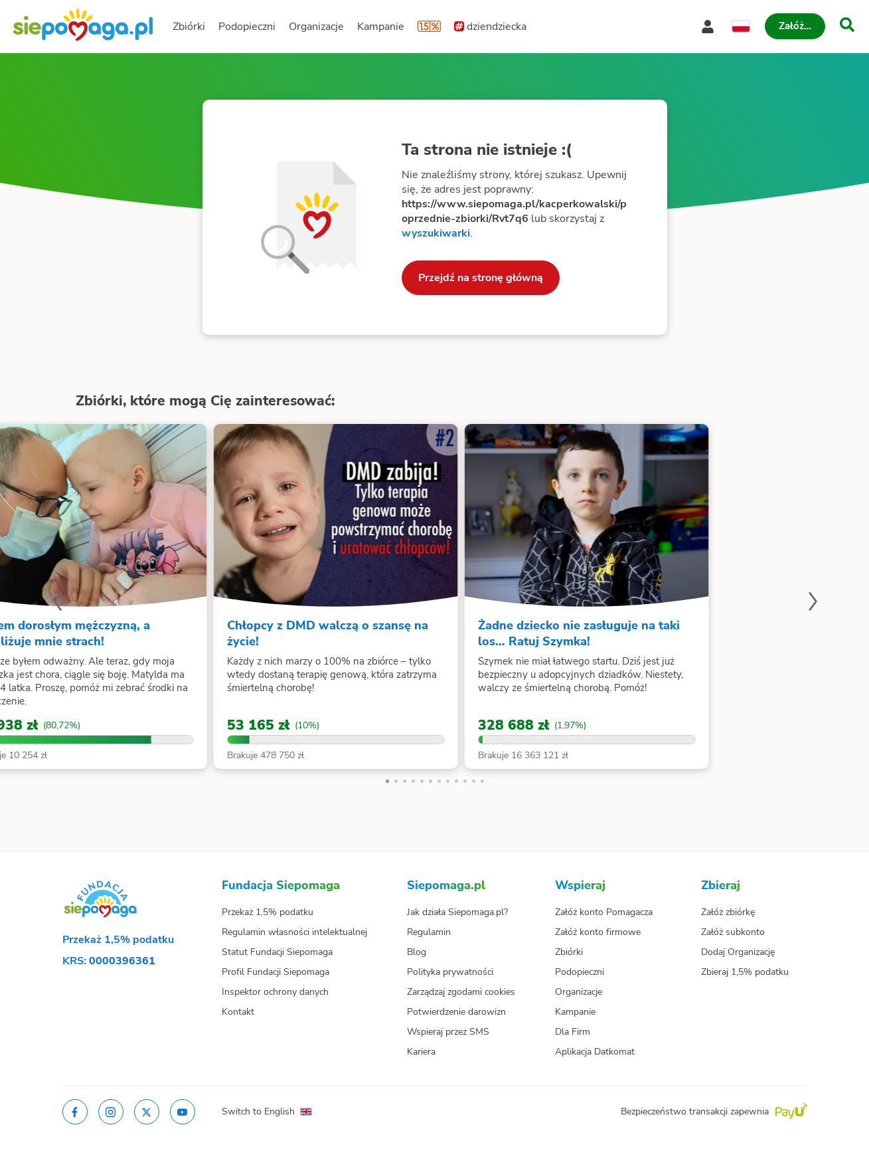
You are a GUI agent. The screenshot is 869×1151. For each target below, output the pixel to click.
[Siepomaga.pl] (83, 26)
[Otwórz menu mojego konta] (707, 26)
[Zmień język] (741, 26)
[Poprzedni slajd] (57, 603)
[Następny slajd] (813, 603)
